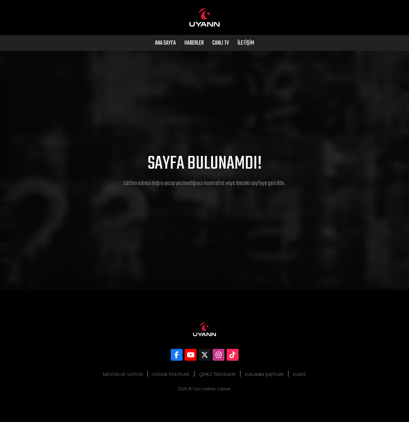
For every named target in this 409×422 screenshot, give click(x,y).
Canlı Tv (220, 43)
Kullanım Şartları (264, 374)
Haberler (194, 43)
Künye (299, 374)
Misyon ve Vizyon (123, 374)
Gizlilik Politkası (170, 374)
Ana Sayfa (165, 43)
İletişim (245, 43)
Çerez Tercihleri (217, 374)
